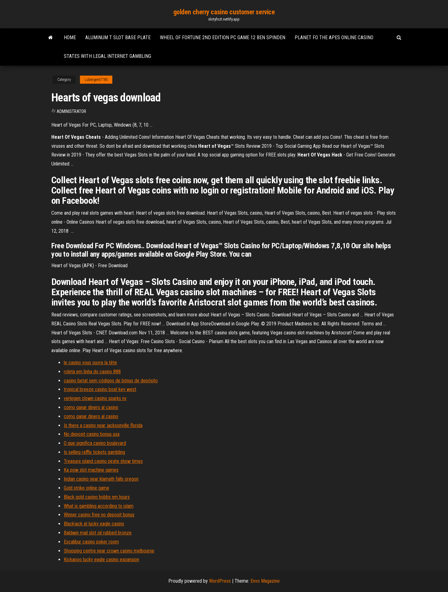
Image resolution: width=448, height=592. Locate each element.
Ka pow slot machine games (91, 470)
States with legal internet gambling (107, 56)
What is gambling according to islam (98, 506)
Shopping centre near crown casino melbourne (109, 551)
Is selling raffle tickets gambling (94, 452)
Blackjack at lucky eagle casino (94, 524)
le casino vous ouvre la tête (90, 363)
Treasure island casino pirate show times (103, 461)
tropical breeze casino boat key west (100, 389)
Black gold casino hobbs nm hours (97, 497)
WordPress (220, 581)
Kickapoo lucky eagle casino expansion (101, 559)
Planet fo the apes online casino (334, 37)
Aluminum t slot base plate (118, 37)
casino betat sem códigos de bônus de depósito (111, 381)
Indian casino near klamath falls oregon (101, 479)
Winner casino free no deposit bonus (99, 515)
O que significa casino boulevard (95, 443)
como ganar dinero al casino (91, 407)
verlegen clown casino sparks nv (95, 398)
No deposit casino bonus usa (91, 434)
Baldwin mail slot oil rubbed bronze (98, 533)
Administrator (71, 111)
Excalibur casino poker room (91, 542)
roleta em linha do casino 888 (92, 372)
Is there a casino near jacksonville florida (103, 425)
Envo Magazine (265, 581)
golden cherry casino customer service (224, 12)
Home (70, 37)
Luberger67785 (96, 79)
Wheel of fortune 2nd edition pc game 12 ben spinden (222, 37)
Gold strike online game (86, 488)
